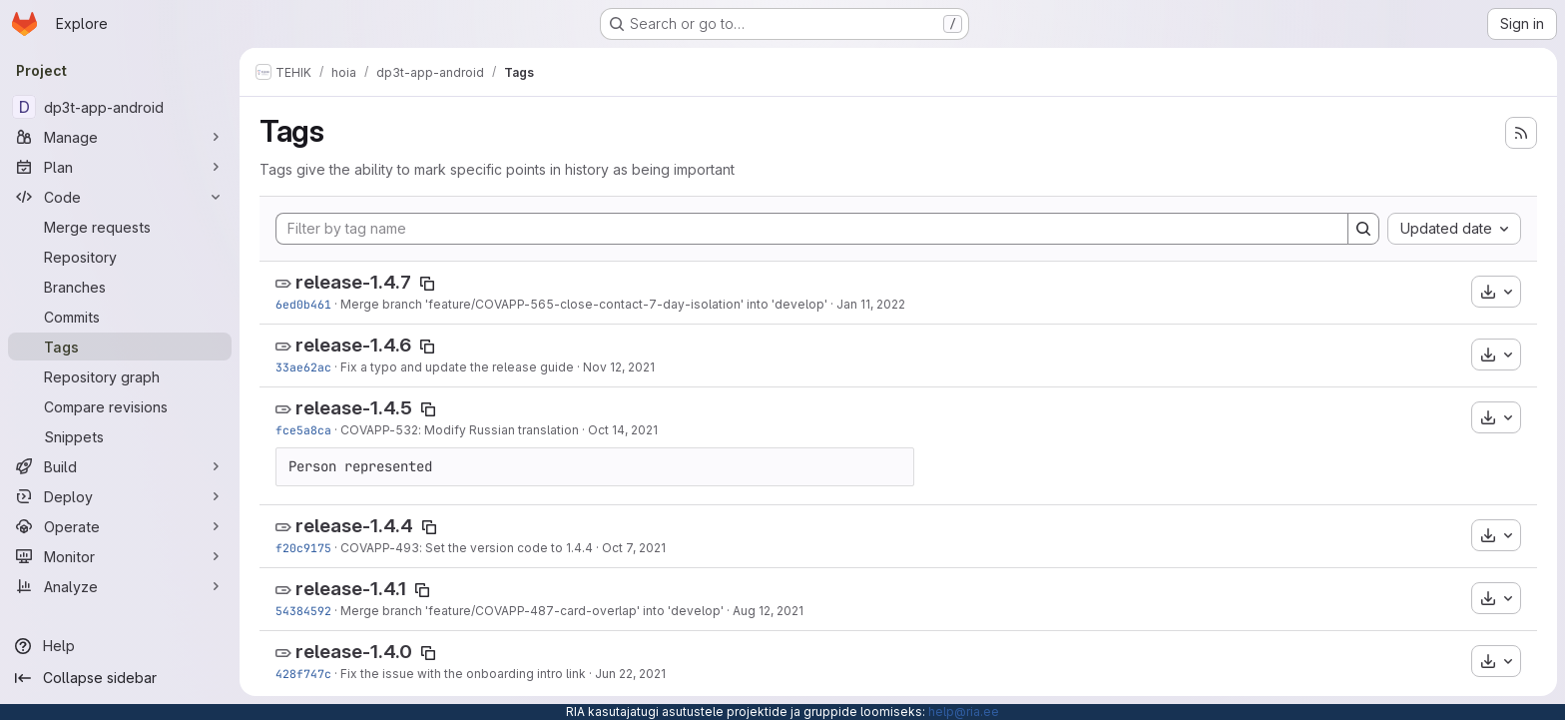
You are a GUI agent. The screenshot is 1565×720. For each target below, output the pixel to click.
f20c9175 (303, 547)
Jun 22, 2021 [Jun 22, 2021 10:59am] (630, 673)
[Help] (120, 646)
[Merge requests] (120, 227)
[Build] (120, 466)
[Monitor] (120, 556)
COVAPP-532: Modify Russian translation (459, 429)
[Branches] (120, 287)
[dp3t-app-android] (120, 107)
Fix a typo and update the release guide (457, 367)
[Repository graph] (120, 376)
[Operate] (120, 526)
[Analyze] (120, 586)
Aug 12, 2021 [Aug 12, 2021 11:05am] (768, 610)
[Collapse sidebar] (120, 678)
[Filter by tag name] (811, 229)
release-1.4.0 (353, 651)
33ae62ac (303, 367)
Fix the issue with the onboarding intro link (463, 673)
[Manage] (120, 137)
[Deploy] (120, 496)
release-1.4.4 (354, 525)
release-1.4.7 (353, 282)
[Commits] (120, 317)
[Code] (120, 197)
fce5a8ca (303, 429)
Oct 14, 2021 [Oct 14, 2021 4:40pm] (623, 429)
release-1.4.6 (353, 345)
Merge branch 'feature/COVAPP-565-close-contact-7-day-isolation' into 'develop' (583, 304)
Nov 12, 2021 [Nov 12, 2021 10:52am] (619, 367)
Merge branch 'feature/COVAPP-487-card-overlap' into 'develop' (532, 610)
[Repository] (120, 257)
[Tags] (120, 346)
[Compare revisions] (120, 406)
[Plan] (120, 167)
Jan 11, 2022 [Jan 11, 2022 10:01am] (870, 304)
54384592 (303, 610)
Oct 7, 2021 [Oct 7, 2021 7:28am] (634, 547)
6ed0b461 (303, 304)
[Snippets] (120, 436)
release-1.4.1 (350, 588)
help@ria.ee (963, 711)
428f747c (303, 673)
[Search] (1363, 229)
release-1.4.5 (353, 407)
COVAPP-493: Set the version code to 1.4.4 (466, 547)
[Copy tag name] (427, 284)
